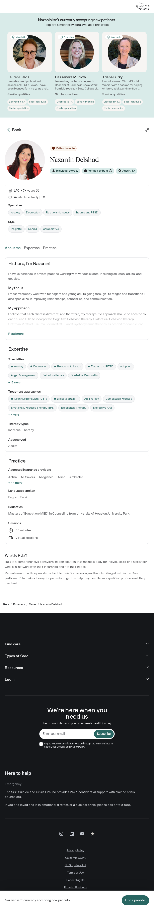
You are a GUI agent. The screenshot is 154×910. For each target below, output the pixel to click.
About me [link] (13, 248)
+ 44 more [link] (15, 482)
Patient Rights (75, 880)
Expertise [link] (32, 248)
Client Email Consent (54, 746)
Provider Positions (75, 887)
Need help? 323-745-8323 (143, 6)
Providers (19, 604)
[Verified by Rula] (98, 171)
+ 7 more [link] (13, 414)
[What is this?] (37, 190)
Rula (6, 604)
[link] (147, 130)
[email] (67, 734)
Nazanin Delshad (51, 604)
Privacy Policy (77, 746)
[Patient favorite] (63, 148)
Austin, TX (128, 170)
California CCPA (75, 858)
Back (13, 130)
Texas (32, 604)
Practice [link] (50, 248)
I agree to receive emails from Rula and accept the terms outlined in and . (78, 745)
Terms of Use (75, 872)
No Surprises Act (75, 865)
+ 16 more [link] (14, 382)
